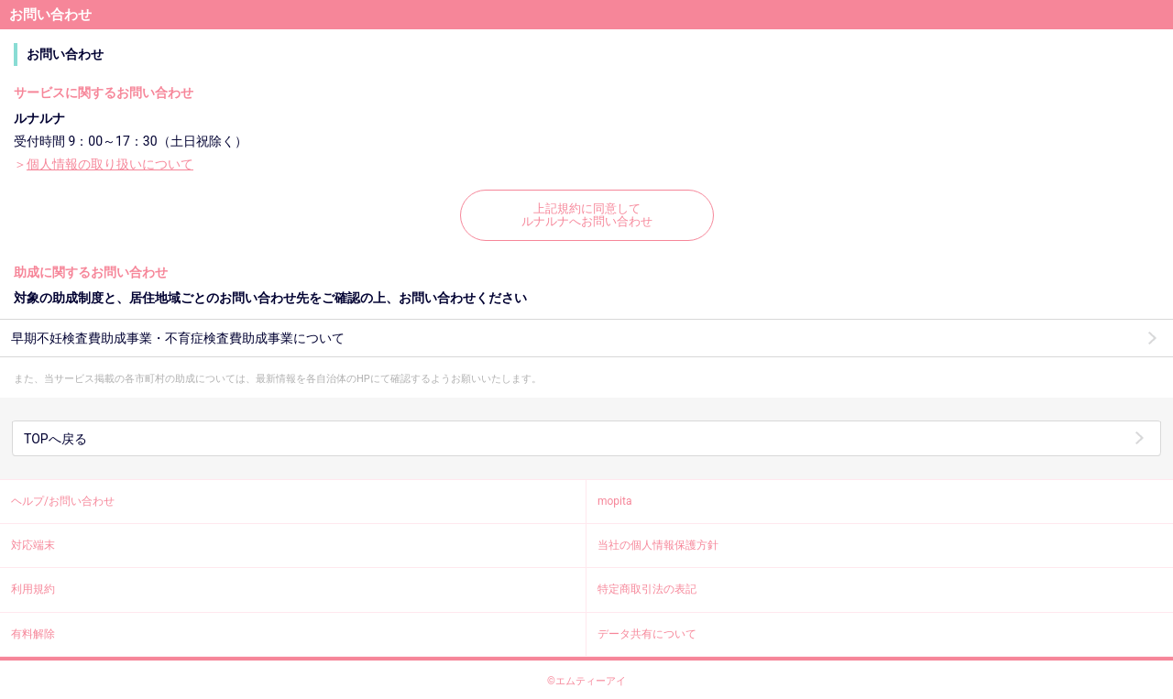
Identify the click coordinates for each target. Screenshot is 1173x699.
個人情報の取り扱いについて (110, 164)
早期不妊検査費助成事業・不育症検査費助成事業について (178, 338)
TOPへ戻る (55, 438)
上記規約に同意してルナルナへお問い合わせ (586, 215)
